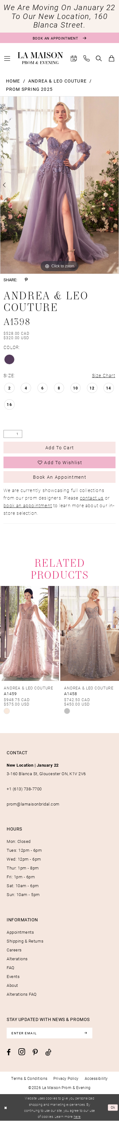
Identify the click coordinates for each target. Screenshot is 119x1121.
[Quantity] (12, 434)
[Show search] (99, 58)
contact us (92, 498)
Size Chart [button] (103, 375)
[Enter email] (49, 1033)
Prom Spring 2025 (29, 89)
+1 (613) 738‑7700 (24, 789)
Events (13, 976)
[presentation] (29, 633)
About (12, 985)
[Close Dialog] (5, 1108)
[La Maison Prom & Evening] (40, 58)
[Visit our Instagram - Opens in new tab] (21, 1052)
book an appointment (27, 505)
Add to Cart (59, 448)
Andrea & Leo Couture (57, 81)
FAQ (11, 967)
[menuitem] (7, 58)
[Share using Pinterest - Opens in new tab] (26, 280)
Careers (14, 950)
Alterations (17, 959)
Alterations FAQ (22, 994)
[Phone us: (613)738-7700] (86, 58)
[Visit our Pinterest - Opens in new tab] (35, 1052)
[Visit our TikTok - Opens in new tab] (48, 1052)
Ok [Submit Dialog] (113, 1107)
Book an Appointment (59, 477)
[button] (7, 58)
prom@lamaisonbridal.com (33, 804)
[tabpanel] (59, 185)
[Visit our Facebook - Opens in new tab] (9, 1052)
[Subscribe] (85, 1033)
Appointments (20, 932)
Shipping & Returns (25, 941)
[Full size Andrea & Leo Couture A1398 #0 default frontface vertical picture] (59, 185)
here (77, 1116)
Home (13, 81)
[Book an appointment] (59, 38)
